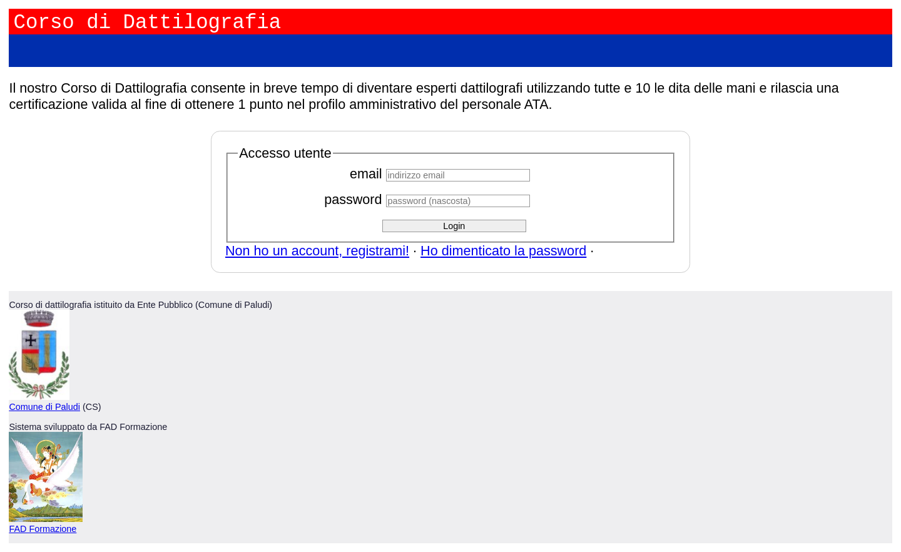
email (366, 173)
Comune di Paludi (44, 407)
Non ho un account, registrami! (317, 250)
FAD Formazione (42, 529)
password (353, 199)
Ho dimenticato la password (503, 250)
